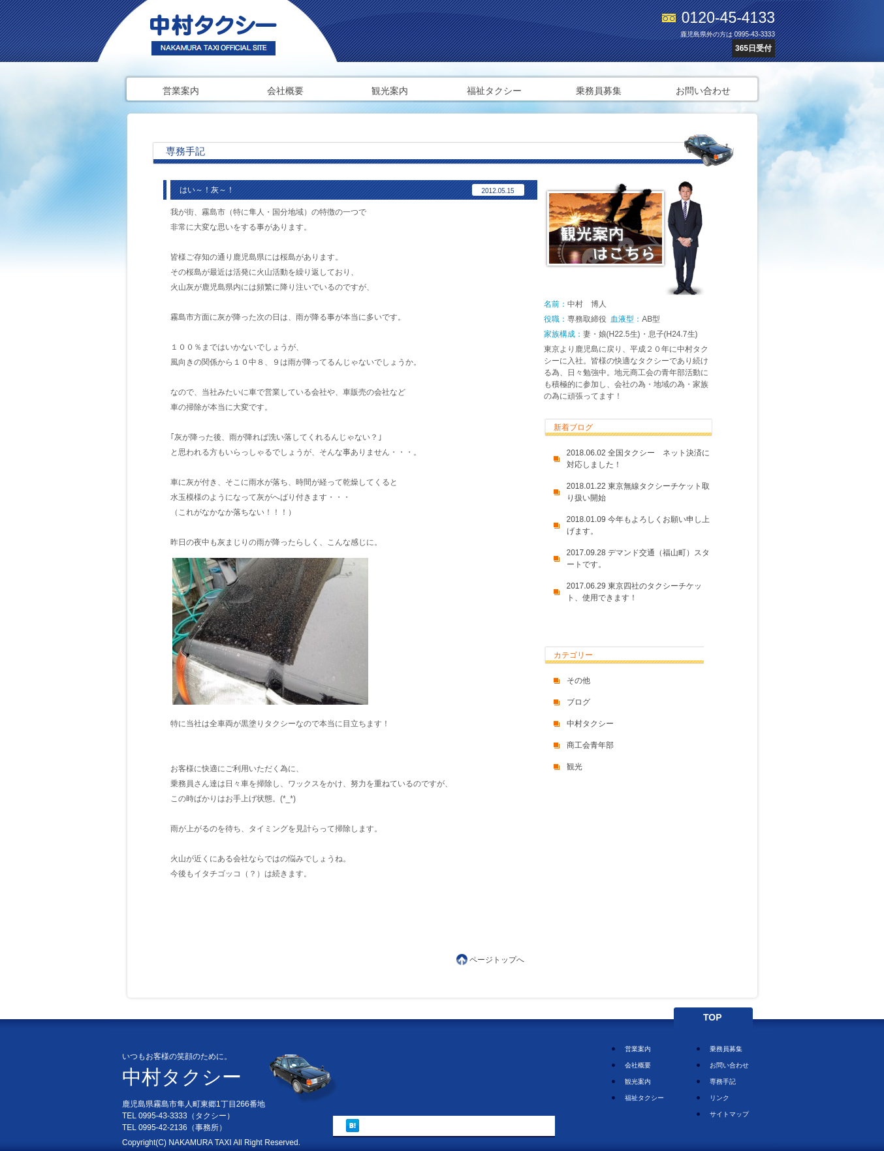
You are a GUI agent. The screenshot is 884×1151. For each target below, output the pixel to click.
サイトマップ (729, 1114)
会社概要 (285, 90)
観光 (574, 766)
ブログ (578, 702)
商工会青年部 (590, 745)
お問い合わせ (703, 90)
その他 (578, 680)
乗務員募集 (599, 90)
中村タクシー (590, 723)
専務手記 (723, 1081)
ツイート (384, 1124)
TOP (712, 1017)
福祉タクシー (494, 90)
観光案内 (389, 90)
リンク (719, 1097)
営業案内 (181, 90)
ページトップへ (496, 959)
